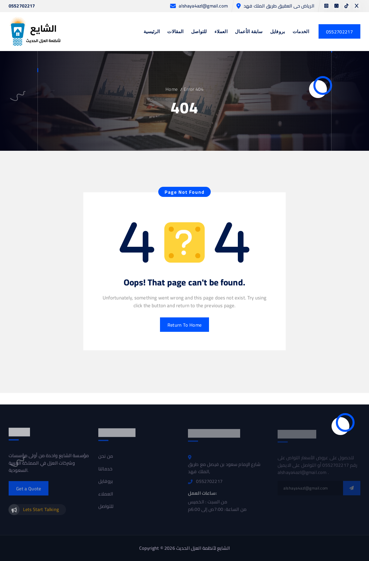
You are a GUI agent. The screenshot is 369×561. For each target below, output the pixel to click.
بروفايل (277, 32)
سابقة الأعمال (248, 32)
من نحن (105, 459)
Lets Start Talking (41, 511)
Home (171, 89)
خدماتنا (105, 471)
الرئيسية (152, 32)
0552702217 (22, 6)
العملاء (220, 32)
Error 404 (193, 89)
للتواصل (199, 32)
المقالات (175, 32)
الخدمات (301, 32)
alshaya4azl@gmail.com (203, 6)
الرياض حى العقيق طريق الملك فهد (279, 6)
